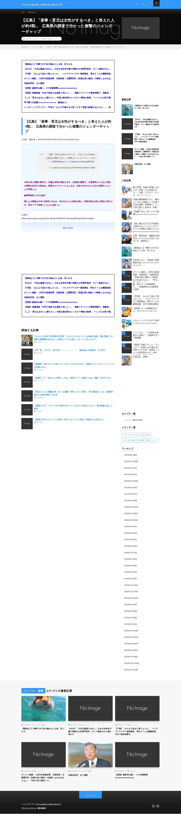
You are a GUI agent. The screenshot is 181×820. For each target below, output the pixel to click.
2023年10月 (129, 599)
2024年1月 (128, 580)
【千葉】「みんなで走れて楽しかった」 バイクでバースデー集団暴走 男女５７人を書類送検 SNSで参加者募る (68, 76)
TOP (23, 12)
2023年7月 (128, 618)
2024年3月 (128, 567)
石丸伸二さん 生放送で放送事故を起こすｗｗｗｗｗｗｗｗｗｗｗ (146, 265)
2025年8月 (128, 458)
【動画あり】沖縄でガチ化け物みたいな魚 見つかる (48, 67)
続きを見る (68, 230)
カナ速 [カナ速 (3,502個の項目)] (146, 437)
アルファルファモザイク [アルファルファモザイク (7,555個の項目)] (132, 437)
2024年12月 (129, 509)
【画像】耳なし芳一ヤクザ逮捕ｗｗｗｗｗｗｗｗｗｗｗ (146, 215)
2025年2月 (128, 496)
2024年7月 (128, 541)
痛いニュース (54, 41)
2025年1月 (128, 503)
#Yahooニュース (64, 164)
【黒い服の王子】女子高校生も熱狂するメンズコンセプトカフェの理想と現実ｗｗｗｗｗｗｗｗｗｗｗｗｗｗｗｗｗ (146, 230)
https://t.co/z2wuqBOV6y (83, 164)
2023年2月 (128, 651)
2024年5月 (128, 554)
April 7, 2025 (89, 170)
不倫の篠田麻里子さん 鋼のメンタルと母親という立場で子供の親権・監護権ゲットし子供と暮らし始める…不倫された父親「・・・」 (146, 206)
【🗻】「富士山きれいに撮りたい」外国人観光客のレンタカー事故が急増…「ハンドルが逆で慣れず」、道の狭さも (68, 100)
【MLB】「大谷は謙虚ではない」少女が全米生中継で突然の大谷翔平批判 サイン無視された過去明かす (68, 71)
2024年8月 (128, 535)
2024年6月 (128, 548)
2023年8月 (128, 612)
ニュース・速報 (41, 41)
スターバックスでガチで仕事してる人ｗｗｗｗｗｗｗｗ (146, 324)
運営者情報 (43, 814)
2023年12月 (129, 586)
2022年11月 (129, 670)
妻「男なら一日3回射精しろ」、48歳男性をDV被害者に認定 (145, 289)
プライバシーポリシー (29, 814)
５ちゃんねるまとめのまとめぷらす (49, 811)
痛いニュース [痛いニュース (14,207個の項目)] (152, 443)
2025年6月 (128, 471)
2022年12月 (129, 663)
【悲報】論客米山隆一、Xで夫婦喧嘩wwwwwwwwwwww (50, 91)
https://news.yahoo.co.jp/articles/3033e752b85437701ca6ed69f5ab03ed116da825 (57, 221)
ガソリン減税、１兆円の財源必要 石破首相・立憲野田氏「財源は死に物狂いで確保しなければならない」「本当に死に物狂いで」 (68, 81)
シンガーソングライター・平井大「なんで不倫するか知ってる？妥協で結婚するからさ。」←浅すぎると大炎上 (68, 110)
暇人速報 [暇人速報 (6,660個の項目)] (141, 443)
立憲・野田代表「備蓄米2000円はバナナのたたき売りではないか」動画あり (146, 241)
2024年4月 (128, 561)
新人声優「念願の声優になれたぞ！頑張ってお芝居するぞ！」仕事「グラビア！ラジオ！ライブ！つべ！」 (146, 194)
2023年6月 (128, 625)
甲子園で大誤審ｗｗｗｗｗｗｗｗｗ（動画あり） (46, 105)
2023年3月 (128, 644)
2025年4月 (128, 483)
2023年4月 (128, 638)
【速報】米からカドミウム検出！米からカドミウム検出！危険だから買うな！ (69, 422)
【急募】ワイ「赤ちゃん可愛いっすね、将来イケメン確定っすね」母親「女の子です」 (73, 380)
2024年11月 (129, 516)
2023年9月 (128, 606)
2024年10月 (129, 522)
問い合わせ (33, 12)
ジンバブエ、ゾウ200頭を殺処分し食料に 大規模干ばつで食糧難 (146, 338)
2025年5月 (128, 477)
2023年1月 (128, 657)
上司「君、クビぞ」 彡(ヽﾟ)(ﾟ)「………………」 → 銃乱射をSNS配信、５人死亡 (69, 353)
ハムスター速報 (39, 725)
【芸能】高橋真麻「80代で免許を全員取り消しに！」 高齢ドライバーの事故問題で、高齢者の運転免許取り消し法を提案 (68, 95)
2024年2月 (128, 573)
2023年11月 (129, 593)
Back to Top (90, 802)
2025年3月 (128, 490)
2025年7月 (128, 464)
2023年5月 (128, 631)
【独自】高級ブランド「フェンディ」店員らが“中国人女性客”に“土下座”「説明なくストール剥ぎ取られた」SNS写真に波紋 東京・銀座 (146, 352)
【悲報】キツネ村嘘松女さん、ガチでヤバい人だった (145, 312)
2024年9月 (128, 528)
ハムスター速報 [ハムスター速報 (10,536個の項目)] (128, 443)
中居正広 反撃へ (141, 359)
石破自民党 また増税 (34, 86)
